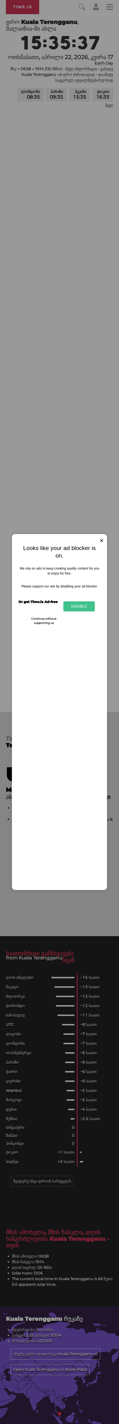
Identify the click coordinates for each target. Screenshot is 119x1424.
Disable (79, 606)
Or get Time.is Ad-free (38, 602)
